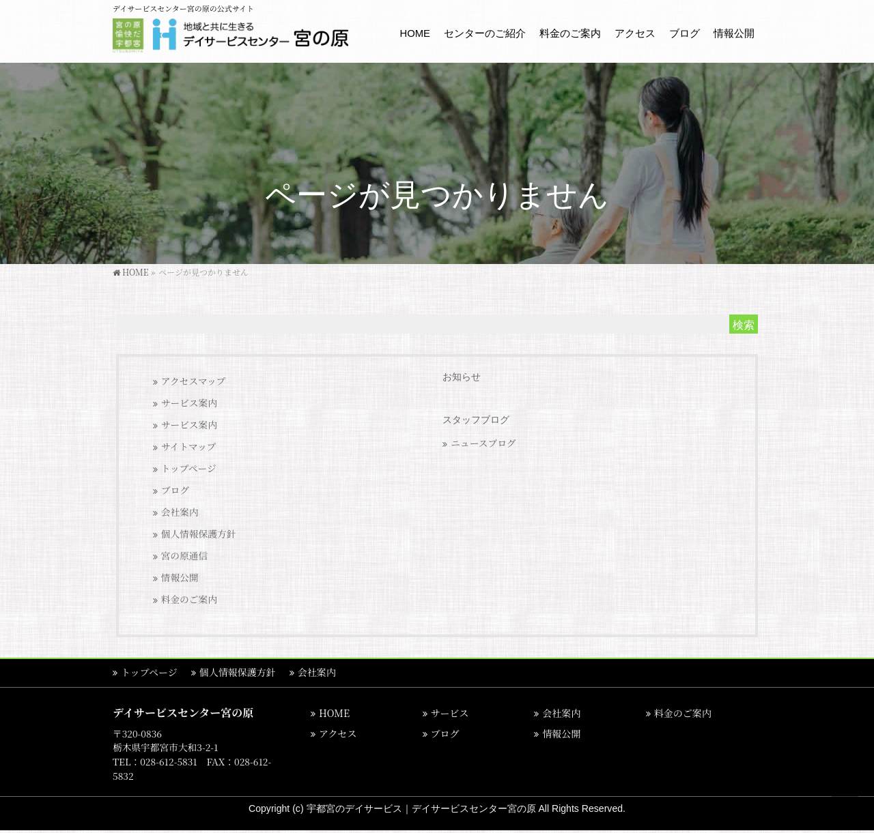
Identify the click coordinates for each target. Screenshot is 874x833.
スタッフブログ (475, 419)
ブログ (175, 490)
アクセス (338, 733)
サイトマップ (188, 446)
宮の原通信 (184, 555)
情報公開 (180, 577)
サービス (450, 713)
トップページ (188, 468)
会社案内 (180, 511)
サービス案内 (189, 402)
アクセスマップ (193, 381)
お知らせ (461, 376)
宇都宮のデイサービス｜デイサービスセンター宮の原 (423, 808)
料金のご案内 (189, 599)
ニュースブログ (483, 443)
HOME (334, 713)
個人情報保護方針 (198, 533)
